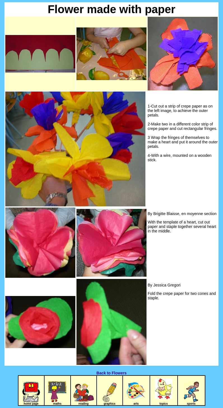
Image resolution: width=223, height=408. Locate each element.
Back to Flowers (111, 373)
